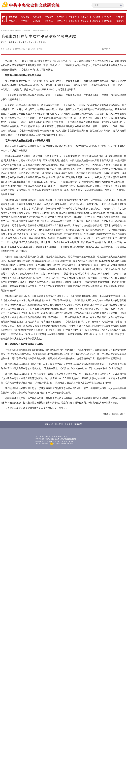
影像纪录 (120, 17)
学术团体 (73, 21)
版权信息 (78, 424)
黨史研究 (27, 31)
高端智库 (96, 21)
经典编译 (49, 17)
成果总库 (85, 17)
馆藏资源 (85, 21)
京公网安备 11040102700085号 (61, 444)
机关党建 (96, 17)
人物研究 (37, 21)
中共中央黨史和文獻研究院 (11, 31)
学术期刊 (108, 17)
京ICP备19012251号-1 (42, 444)
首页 (3, 19)
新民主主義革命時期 (40, 31)
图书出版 (108, 21)
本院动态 (13, 21)
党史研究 (25, 21)
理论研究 (25, 17)
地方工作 (61, 21)
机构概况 (13, 17)
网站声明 (59, 424)
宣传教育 (61, 17)
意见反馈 (68, 424)
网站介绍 (49, 424)
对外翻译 (49, 21)
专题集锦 (120, 21)
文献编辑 (37, 17)
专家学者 (73, 17)
